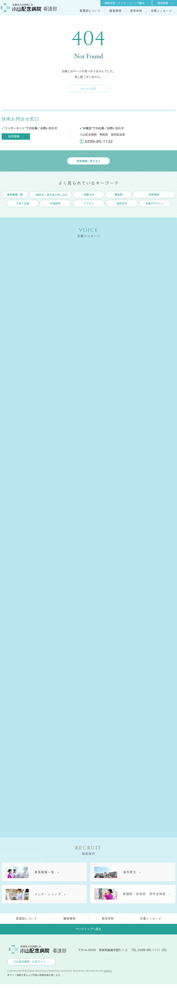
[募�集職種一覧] (15, 194)
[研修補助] (154, 194)
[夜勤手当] (88, 194)
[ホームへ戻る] (88, 88)
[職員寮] (118, 194)
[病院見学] (122, 203)
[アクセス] (88, 203)
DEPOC (107, 970)
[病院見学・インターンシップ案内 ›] (126, 3)
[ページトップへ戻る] (88, 929)
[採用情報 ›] (164, 3)
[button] (90, 10)
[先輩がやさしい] (155, 203)
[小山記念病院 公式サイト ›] (31, 961)
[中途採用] (55, 203)
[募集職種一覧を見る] (88, 160)
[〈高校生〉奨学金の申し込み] (50, 194)
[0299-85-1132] (101, 141)
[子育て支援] (22, 203)
